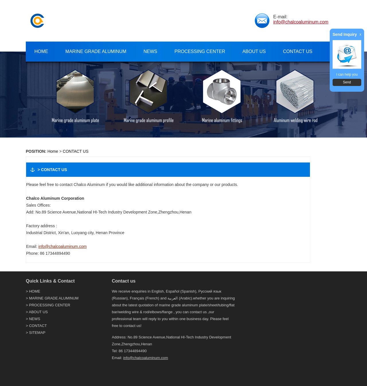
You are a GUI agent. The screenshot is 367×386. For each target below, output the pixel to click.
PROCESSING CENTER (49, 305)
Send (347, 82)
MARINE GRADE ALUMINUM (54, 298)
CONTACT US (76, 151)
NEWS (34, 319)
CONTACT (38, 326)
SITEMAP (37, 332)
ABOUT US (38, 312)
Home (52, 151)
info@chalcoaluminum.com (300, 21)
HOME (34, 291)
